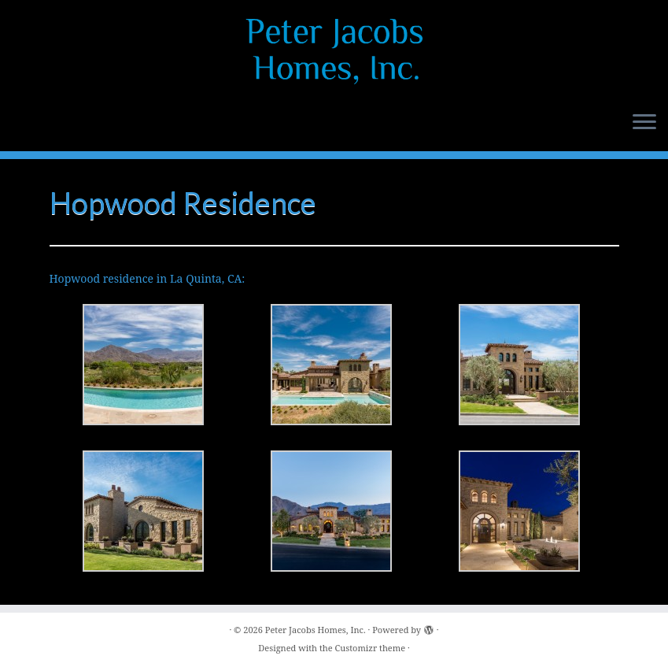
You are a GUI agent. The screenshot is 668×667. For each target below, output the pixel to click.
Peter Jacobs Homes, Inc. (315, 630)
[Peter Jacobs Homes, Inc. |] (334, 51)
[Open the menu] (644, 123)
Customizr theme (370, 648)
